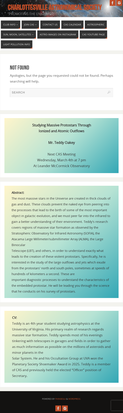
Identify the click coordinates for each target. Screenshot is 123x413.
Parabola (60, 398)
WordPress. (74, 398)
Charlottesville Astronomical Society (55, 7)
